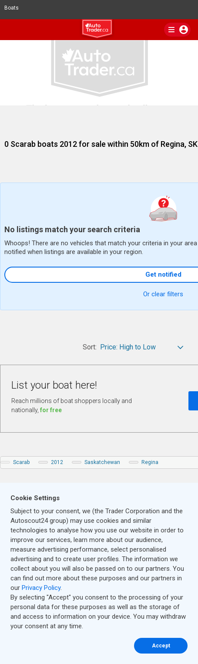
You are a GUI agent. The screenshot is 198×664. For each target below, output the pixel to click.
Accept (161, 646)
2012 (57, 462)
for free (51, 410)
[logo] (99, 30)
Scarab (21, 462)
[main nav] (177, 29)
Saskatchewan (102, 462)
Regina (149, 462)
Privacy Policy (41, 588)
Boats (15, 8)
